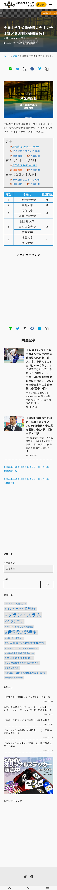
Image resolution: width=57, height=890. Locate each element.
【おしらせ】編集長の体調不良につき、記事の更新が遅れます (28, 732)
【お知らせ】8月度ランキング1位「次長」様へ (28, 697)
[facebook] (32, 69)
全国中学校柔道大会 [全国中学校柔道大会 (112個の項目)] (14, 638)
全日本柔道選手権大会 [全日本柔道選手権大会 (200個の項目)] (20, 658)
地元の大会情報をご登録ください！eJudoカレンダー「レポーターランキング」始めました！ (28, 708)
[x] (24, 69)
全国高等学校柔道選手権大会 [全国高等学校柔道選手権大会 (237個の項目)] (26, 642)
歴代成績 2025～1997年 (26, 179)
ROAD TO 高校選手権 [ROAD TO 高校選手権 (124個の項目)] (16, 604)
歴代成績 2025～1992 (24, 165)
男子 (9, 141)
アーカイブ (9, 562)
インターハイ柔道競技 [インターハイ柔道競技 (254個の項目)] (21, 608)
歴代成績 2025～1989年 (26, 146)
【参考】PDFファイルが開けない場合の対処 (27, 720)
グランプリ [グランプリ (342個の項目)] (15, 621)
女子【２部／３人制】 (22, 174)
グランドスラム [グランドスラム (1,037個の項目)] (24, 614)
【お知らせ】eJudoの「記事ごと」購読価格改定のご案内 (28, 745)
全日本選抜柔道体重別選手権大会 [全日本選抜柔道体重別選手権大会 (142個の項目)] (23, 663)
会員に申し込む (29, 13)
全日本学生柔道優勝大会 (28, 43)
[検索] (47, 584)
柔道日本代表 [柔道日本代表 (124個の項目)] (12, 668)
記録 (9, 43)
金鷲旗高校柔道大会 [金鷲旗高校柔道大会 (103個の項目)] (14, 678)
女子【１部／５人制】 (22, 160)
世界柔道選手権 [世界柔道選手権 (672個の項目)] (22, 632)
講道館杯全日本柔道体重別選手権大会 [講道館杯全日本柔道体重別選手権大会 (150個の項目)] (26, 672)
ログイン (40, 5)
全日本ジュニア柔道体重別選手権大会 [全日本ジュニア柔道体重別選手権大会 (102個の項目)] (22, 648)
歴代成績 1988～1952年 (26, 151)
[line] (10, 69)
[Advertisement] (28, 291)
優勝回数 (17, 155)
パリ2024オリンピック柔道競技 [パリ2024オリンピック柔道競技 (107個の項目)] (19, 627)
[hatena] (39, 69)
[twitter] (17, 69)
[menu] (50, 4)
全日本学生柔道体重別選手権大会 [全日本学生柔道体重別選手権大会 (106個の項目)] (20, 653)
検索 (6, 579)
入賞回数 (35, 155)
